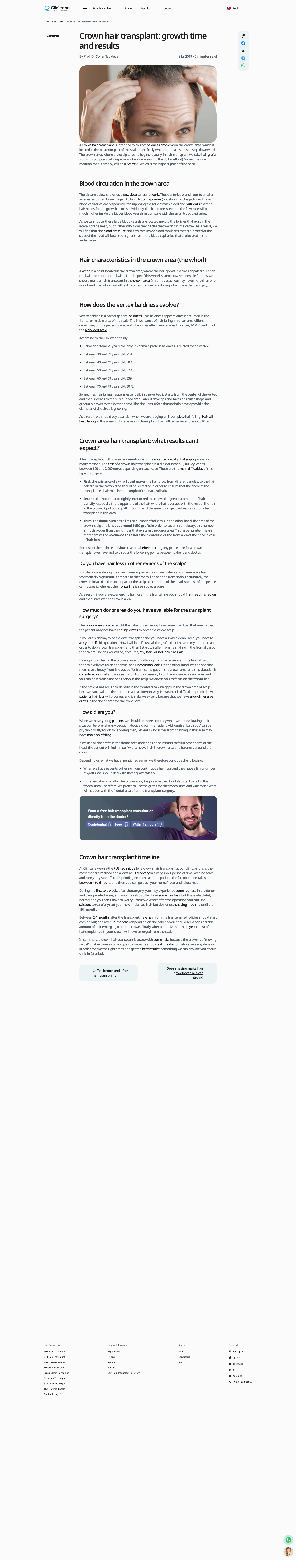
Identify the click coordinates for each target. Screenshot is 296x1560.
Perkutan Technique (55, 1378)
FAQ (180, 1351)
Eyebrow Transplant (54, 1367)
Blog (180, 1362)
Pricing (129, 8)
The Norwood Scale (54, 1388)
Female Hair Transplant (56, 1372)
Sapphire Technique (54, 1383)
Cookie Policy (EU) (53, 1394)
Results (111, 1362)
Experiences (114, 1351)
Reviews (112, 1367)
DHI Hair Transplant (54, 1356)
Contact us (168, 8)
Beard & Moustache (54, 1362)
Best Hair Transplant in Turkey (124, 1372)
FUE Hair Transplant (54, 1351)
